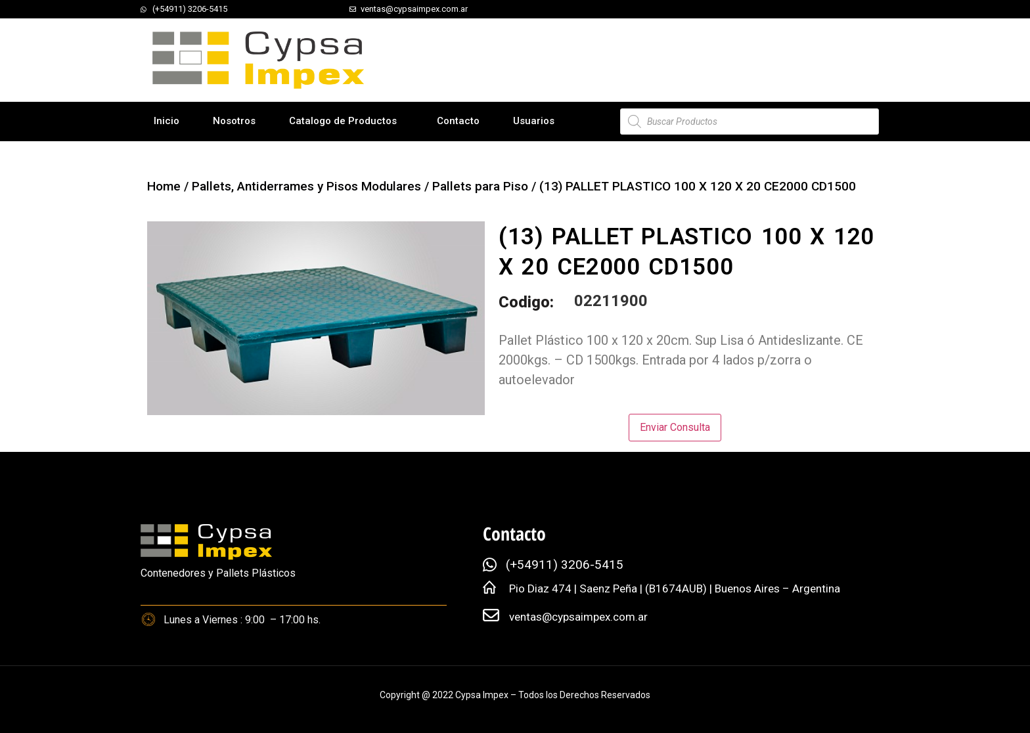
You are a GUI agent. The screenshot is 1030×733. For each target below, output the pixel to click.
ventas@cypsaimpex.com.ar (578, 616)
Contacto (458, 121)
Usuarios (533, 121)
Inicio (166, 121)
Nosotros (234, 121)
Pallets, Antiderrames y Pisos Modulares (306, 186)
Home (164, 186)
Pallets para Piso (480, 186)
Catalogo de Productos (343, 121)
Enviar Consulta (675, 427)
